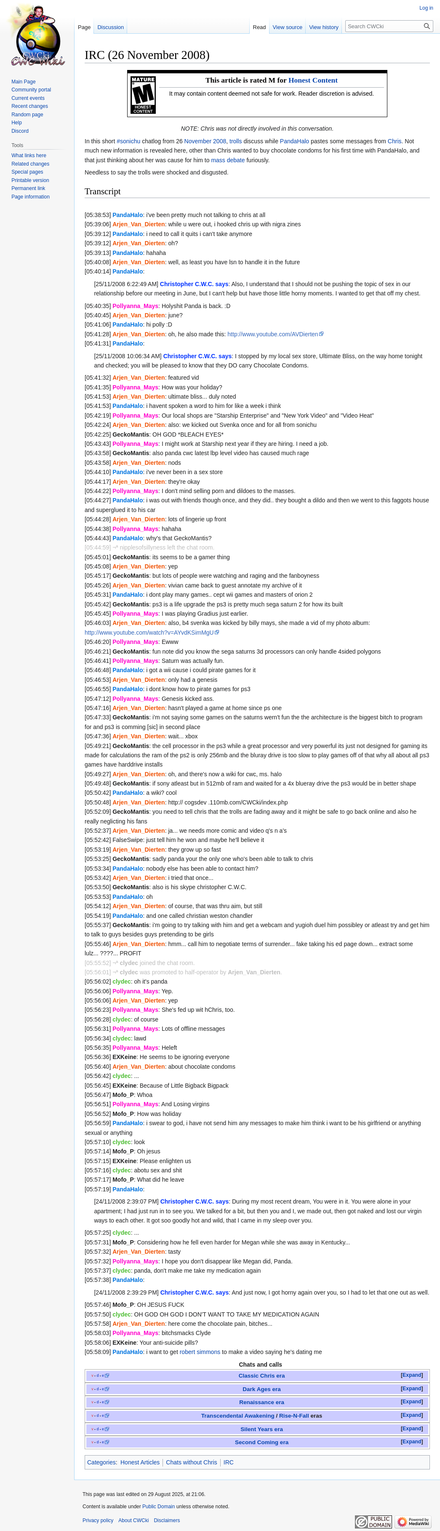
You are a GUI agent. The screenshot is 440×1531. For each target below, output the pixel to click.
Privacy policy (98, 1520)
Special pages (27, 172)
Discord (20, 131)
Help (16, 123)
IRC (229, 1462)
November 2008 (205, 141)
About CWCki (133, 1520)
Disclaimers (167, 1520)
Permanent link (28, 188)
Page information (30, 197)
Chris (395, 141)
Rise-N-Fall (294, 1416)
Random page (27, 115)
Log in (426, 8)
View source (288, 27)
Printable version (30, 180)
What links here (28, 155)
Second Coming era (261, 1442)
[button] (412, 1375)
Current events (28, 98)
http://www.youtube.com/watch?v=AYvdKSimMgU (149, 632)
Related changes (30, 164)
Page (84, 27)
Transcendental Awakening (238, 1416)
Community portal (31, 90)
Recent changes (29, 106)
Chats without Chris (191, 1462)
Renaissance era (261, 1402)
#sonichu (128, 141)
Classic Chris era (262, 1376)
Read (259, 27)
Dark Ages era (262, 1389)
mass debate (228, 160)
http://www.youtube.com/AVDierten (272, 334)
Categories (101, 1462)
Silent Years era (261, 1429)
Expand (412, 1375)
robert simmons (200, 1352)
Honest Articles (140, 1462)
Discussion (110, 27)
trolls (235, 141)
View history (324, 27)
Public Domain (158, 1507)
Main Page (23, 82)
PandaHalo (294, 141)
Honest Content (313, 80)
